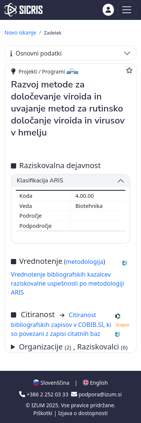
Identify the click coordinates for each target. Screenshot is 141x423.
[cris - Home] (23, 10)
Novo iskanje (20, 32)
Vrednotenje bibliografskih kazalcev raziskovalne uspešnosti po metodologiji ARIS (67, 283)
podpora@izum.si (96, 394)
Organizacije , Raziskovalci (73, 347)
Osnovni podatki (36, 53)
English (95, 382)
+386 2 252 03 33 (44, 394)
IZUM (38, 405)
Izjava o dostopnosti (83, 413)
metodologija (84, 261)
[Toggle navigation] (126, 10)
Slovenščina (51, 382)
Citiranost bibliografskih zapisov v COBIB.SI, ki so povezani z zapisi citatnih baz (61, 324)
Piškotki (43, 413)
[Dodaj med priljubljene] (129, 70)
